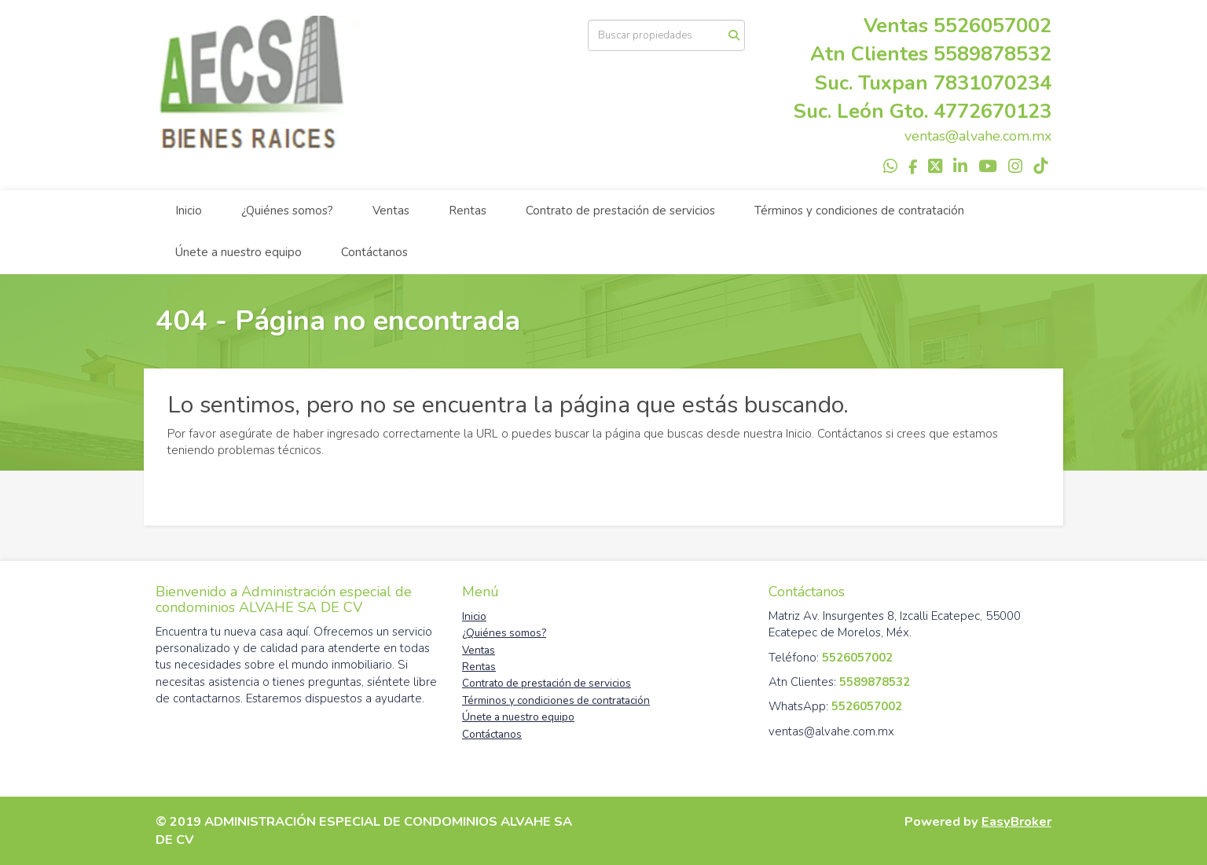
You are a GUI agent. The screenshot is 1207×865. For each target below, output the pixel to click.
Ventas (390, 210)
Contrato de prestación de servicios (620, 210)
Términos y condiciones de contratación (859, 210)
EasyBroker (1016, 821)
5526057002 (992, 25)
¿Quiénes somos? (287, 210)
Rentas (467, 210)
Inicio (188, 210)
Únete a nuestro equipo (238, 252)
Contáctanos (374, 252)
